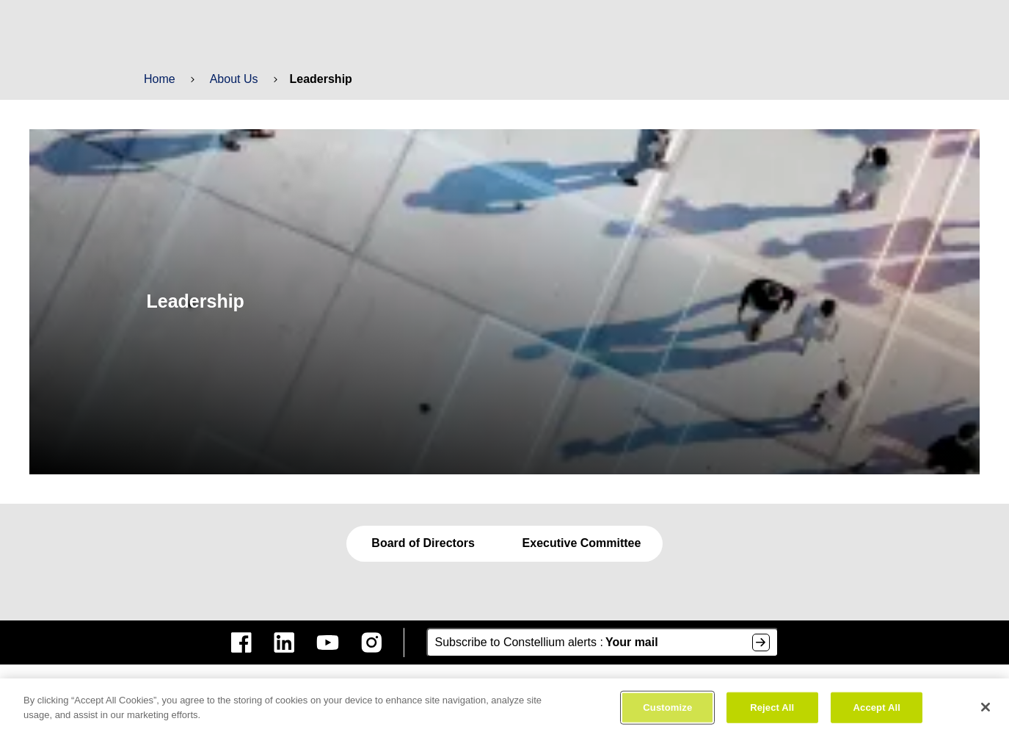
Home (159, 79)
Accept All (876, 711)
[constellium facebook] (241, 642)
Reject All (772, 711)
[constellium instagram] (371, 642)
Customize (668, 711)
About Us (232, 79)
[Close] (985, 711)
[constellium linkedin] (284, 642)
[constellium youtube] (327, 642)
